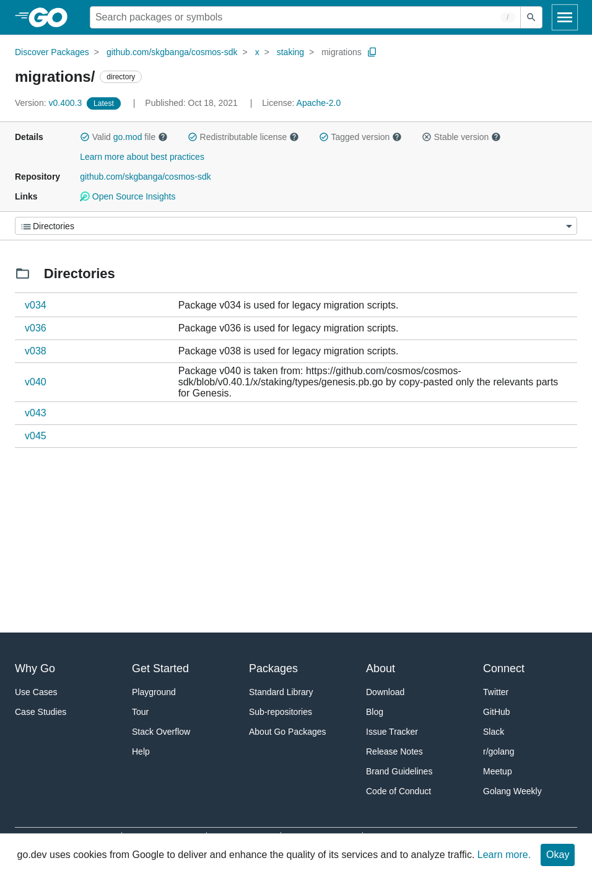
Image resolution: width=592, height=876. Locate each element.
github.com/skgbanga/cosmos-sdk (172, 52)
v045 (35, 436)
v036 (35, 328)
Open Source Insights (127, 196)
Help (141, 751)
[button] (85, 137)
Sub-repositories (280, 712)
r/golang (499, 751)
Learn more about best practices (142, 157)
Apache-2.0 (319, 103)
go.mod (127, 137)
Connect (504, 668)
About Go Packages (287, 732)
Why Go (35, 668)
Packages (273, 668)
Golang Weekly (512, 791)
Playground (154, 692)
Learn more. (504, 854)
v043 (35, 413)
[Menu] (296, 226)
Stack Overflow (161, 732)
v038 (35, 351)
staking (290, 52)
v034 (35, 305)
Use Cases (36, 692)
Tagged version (360, 137)
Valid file (124, 137)
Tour (140, 712)
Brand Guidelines (399, 771)
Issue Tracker (392, 732)
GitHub (496, 712)
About (380, 668)
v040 (35, 382)
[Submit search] (531, 17)
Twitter (495, 692)
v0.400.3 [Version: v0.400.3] (49, 103)
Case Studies (40, 712)
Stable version (461, 137)
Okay (557, 854)
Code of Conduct (398, 791)
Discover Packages (52, 52)
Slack (493, 732)
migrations (341, 52)
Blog (374, 712)
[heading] (52, 17)
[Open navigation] (564, 17)
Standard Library (281, 692)
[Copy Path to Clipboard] (372, 52)
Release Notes (394, 751)
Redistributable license (243, 137)
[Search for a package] (305, 17)
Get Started (160, 668)
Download (385, 692)
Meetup (497, 771)
